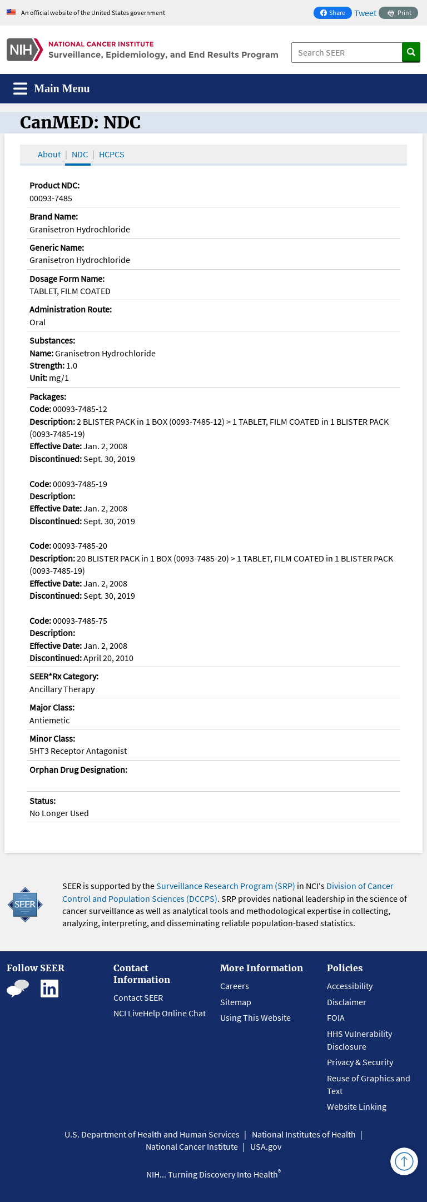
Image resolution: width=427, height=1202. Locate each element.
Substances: (52, 340)
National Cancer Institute (192, 1146)
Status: (42, 800)
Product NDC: (54, 185)
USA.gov (265, 1146)
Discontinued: (55, 458)
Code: (40, 408)
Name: (41, 353)
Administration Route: (70, 309)
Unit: (38, 377)
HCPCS (112, 154)
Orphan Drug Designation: (78, 769)
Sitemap (235, 1001)
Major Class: (52, 707)
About (49, 154)
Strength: (46, 365)
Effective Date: (55, 445)
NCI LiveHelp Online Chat (159, 1013)
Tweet (365, 12)
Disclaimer (346, 1001)
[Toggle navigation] (52, 88)
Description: (52, 421)
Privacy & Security (360, 1061)
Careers (234, 985)
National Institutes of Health (304, 1134)
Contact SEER (138, 997)
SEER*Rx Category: (63, 676)
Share (336, 13)
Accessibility (350, 985)
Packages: (47, 396)
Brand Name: (53, 216)
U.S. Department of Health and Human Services (152, 1134)
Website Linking (356, 1106)
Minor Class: (52, 738)
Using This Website (255, 1017)
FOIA (336, 1017)
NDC (80, 154)
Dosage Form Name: (67, 278)
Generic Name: (56, 247)
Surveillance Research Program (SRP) (225, 885)
